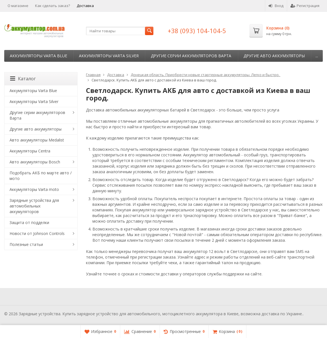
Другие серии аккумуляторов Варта (191, 55)
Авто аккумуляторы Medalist (37, 140)
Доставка (85, 5)
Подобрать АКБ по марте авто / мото (41, 175)
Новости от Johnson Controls (37, 233)
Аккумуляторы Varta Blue (38, 55)
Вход (276, 5)
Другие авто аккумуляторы (274, 55)
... (316, 55)
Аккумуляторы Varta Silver (109, 55)
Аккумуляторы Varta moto (34, 189)
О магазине (18, 5)
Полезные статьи (26, 244)
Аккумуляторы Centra (30, 151)
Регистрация (304, 5)
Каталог (23, 79)
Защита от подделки (29, 222)
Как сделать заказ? (52, 5)
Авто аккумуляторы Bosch (35, 162)
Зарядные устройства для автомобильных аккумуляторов (34, 206)
